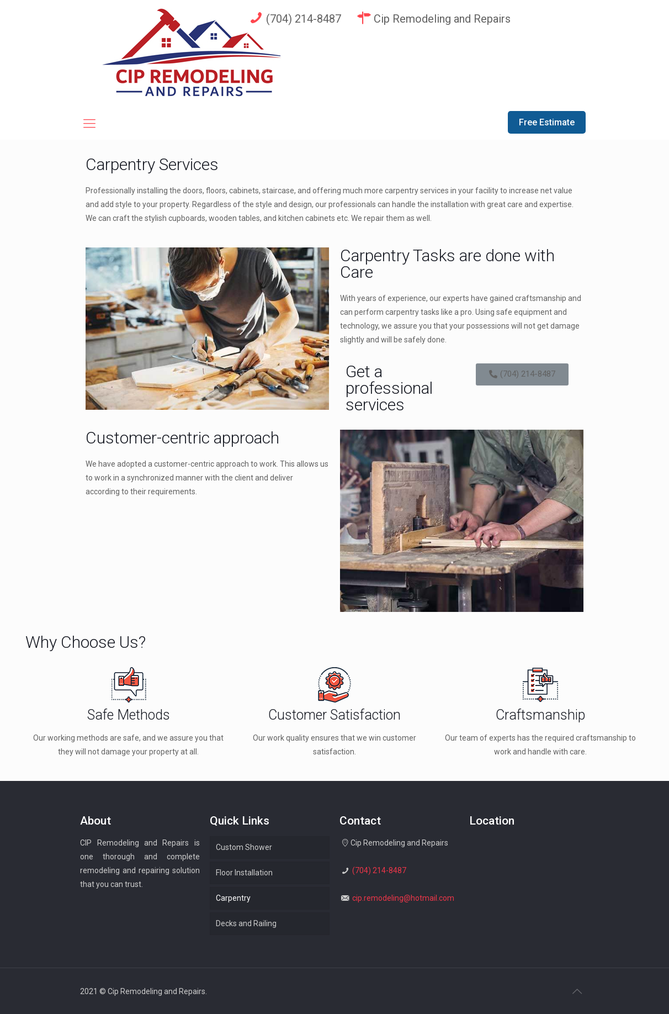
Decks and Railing (246, 923)
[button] (522, 374)
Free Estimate (547, 122)
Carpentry (233, 898)
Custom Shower (244, 847)
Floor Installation (244, 872)
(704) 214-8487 (294, 18)
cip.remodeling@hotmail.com (403, 898)
